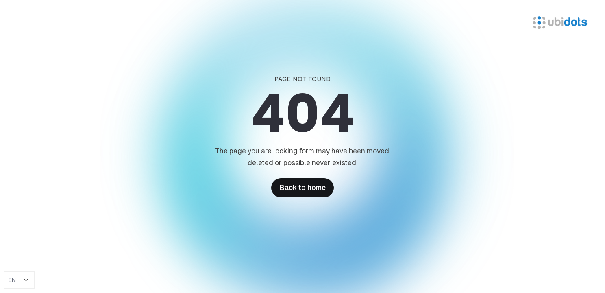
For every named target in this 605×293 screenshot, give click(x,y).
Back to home (302, 188)
